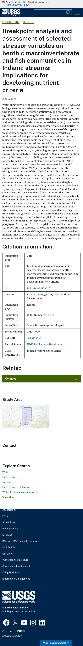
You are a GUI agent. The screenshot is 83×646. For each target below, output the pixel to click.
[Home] (11, 15)
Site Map (7, 535)
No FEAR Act (9, 547)
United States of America (16, 487)
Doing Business (10, 572)
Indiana (6, 482)
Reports (28, 22)
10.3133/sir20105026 (38, 288)
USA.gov (7, 554)
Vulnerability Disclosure (15, 560)
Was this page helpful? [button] (56, 643)
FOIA (5, 516)
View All (8, 497)
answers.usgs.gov (12, 636)
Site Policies (9, 522)
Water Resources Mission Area (19, 492)
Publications (11, 22)
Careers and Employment (16, 566)
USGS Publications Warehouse (44, 344)
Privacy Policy (10, 528)
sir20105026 (34, 338)
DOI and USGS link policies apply (20, 541)
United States (10, 477)
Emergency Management (16, 578)
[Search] (69, 12)
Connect (10, 378)
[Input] (53, 12)
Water (5, 472)
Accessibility (9, 510)
